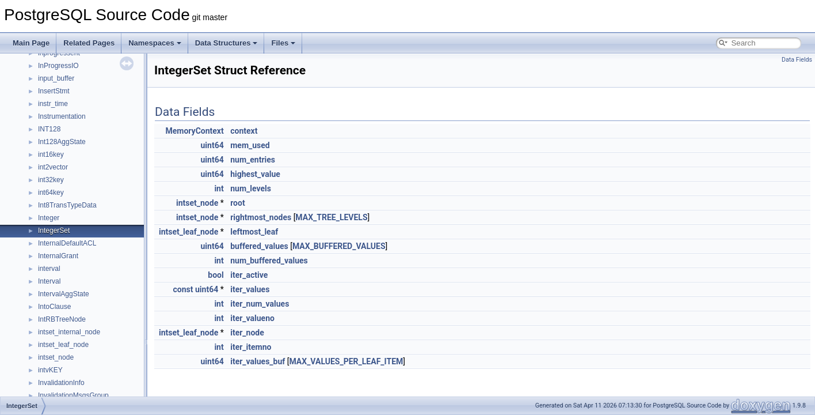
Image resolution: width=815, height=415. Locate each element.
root (237, 202)
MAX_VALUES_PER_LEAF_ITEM (346, 361)
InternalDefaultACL (67, 243)
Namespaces (154, 43)
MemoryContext (194, 130)
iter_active (249, 275)
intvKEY (50, 370)
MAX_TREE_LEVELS (331, 217)
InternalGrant (58, 256)
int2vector (53, 167)
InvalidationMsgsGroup (73, 395)
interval (49, 269)
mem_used (250, 145)
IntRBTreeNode (62, 319)
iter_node (247, 332)
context (243, 130)
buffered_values (259, 246)
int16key (51, 154)
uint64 (212, 145)
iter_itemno (250, 347)
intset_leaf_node (63, 345)
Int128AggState (62, 142)
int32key (51, 180)
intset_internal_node (69, 332)
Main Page (31, 43)
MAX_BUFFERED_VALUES (339, 246)
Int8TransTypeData (67, 205)
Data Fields (797, 59)
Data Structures (226, 43)
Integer (48, 218)
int (218, 188)
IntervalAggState (63, 294)
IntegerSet (54, 231)
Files (283, 43)
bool (215, 275)
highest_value (255, 174)
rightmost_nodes (260, 217)
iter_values (249, 289)
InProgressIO (58, 66)
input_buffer (56, 78)
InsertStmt (54, 91)
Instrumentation (62, 116)
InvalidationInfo (61, 383)
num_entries (252, 159)
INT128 (49, 129)
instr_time (53, 104)
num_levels (250, 188)
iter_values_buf (257, 361)
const (183, 289)
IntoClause (54, 307)
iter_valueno (252, 318)
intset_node (56, 357)
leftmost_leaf (254, 231)
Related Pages (89, 43)
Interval (49, 281)
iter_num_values (259, 303)
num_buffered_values (269, 260)
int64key (51, 192)
